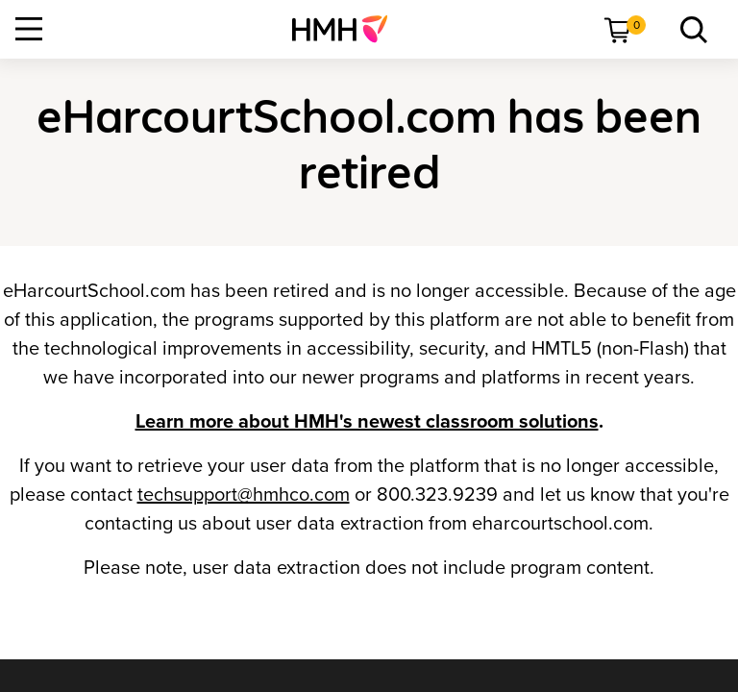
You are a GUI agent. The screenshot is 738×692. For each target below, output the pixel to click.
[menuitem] (347, 29)
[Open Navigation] (28, 28)
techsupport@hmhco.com (243, 495)
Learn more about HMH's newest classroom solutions (367, 421)
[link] (347, 29)
